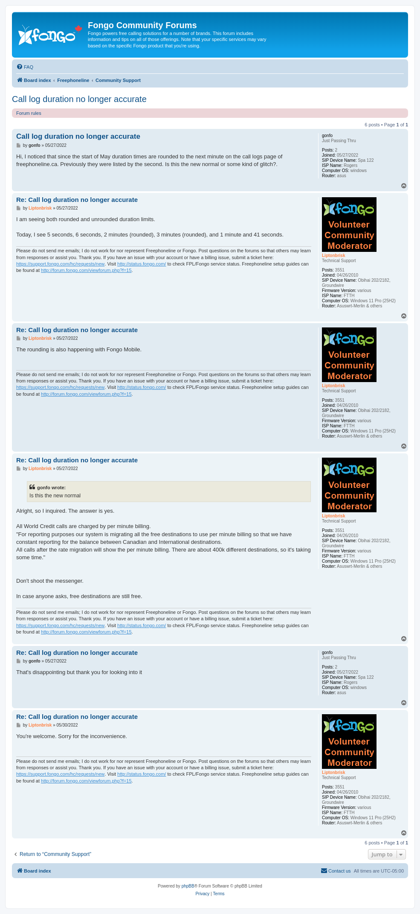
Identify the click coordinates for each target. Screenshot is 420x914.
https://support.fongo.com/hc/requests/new (60, 263)
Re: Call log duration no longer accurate (77, 199)
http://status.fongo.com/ (141, 263)
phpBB (188, 886)
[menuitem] (24, 67)
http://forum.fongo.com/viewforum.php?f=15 (86, 270)
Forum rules (28, 113)
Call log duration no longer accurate (79, 99)
